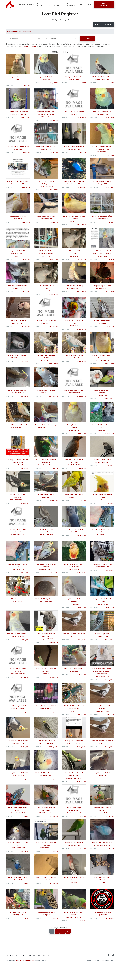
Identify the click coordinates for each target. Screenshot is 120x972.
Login (88, 5)
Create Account (104, 4)
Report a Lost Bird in (103, 25)
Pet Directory (70, 4)
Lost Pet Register (14, 31)
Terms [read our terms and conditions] (88, 960)
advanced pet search (28, 47)
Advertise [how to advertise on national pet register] (105, 960)
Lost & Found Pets (25, 5)
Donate (45, 955)
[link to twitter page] (112, 955)
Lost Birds (27, 31)
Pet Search (40, 4)
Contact (23, 955)
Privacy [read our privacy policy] (96, 960)
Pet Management (55, 4)
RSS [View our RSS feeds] (112, 960)
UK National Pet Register (24, 961)
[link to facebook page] (108, 955)
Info (81, 5)
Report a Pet (34, 955)
